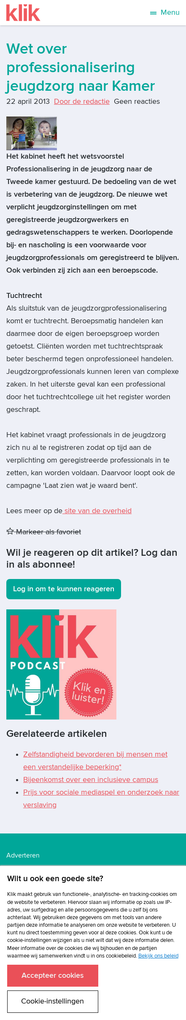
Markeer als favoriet (43, 532)
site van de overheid (97, 510)
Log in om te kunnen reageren (63, 588)
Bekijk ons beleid (158, 955)
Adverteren (23, 855)
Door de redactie (82, 101)
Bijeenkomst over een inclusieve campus (90, 779)
